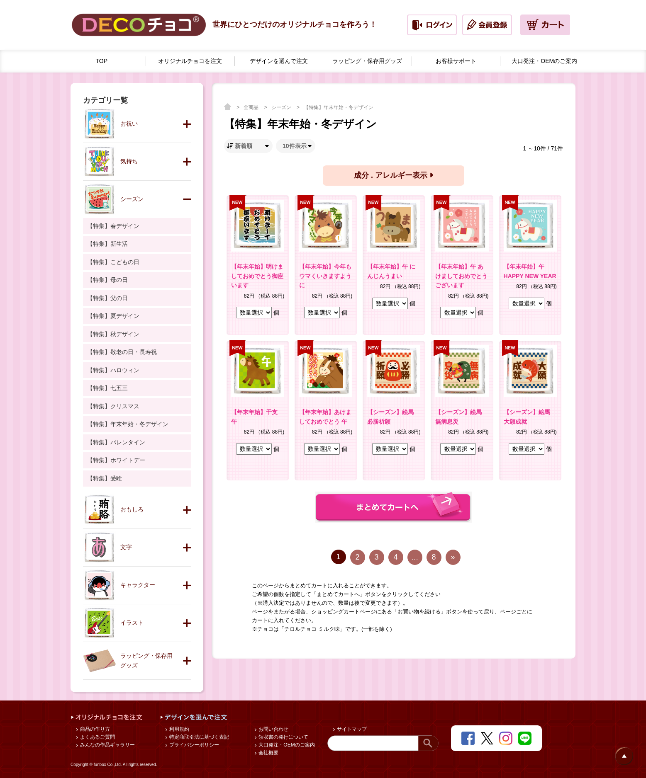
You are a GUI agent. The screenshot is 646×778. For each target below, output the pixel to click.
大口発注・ (544, 61)
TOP (102, 61)
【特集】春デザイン (113, 226)
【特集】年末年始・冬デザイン (338, 107)
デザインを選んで (279, 61)
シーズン (282, 107)
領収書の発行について (282, 737)
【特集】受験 (104, 478)
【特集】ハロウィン (113, 370)
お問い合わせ (272, 729)
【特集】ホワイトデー (116, 460)
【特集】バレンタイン (116, 442)
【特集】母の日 (107, 279)
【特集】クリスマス (113, 406)
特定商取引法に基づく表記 (198, 737)
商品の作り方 (94, 729)
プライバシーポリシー (193, 745)
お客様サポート (456, 61)
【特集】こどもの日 (113, 262)
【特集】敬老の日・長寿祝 (122, 352)
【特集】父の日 (107, 298)
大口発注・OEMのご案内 (286, 745)
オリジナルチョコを (190, 61)
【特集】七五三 (107, 388)
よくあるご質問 (97, 737)
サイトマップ (351, 729)
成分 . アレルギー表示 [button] (393, 175)
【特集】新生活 (107, 243)
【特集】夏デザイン (113, 316)
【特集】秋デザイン (113, 334)
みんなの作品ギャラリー (107, 745)
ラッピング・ (367, 61)
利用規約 (178, 729)
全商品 (252, 107)
